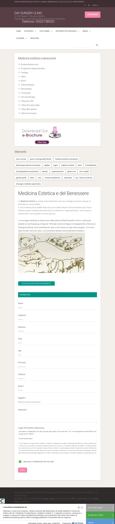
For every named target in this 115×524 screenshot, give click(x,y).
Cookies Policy (92, 508)
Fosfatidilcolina (90, 165)
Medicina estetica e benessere (66, 159)
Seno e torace (21, 159)
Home (18, 31)
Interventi (30, 31)
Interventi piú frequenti (67, 31)
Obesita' (45, 171)
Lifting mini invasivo (29, 113)
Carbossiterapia (27, 85)
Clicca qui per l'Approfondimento (36, 283)
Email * (21, 386)
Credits (17, 505)
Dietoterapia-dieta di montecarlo (28, 165)
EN (89, 5)
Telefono (21, 374)
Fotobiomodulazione (52, 178)
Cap (19, 351)
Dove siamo (46, 31)
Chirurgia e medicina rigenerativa (28, 184)
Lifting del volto (27, 101)
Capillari (47, 165)
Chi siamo (21, 38)
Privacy (84, 508)
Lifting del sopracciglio (30, 105)
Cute (39, 178)
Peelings (24, 72)
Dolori (32, 178)
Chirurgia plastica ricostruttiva (27, 171)
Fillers (23, 77)
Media (86, 31)
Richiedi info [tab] (25, 295)
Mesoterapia (26, 89)
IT (85, 5)
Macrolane (68, 178)
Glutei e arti (71, 171)
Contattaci (92, 14)
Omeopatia (25, 93)
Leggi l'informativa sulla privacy (31, 428)
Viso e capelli (84, 171)
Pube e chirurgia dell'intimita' (40, 159)
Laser (80, 165)
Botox (23, 81)
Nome (20, 303)
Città (20, 339)
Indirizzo (21, 327)
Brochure (34, 38)
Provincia (22, 362)
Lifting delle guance (29, 109)
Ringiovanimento (57, 171)
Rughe (55, 165)
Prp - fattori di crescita (84, 178)
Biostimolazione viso (29, 64)
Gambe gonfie (21, 178)
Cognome (22, 315)
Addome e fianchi (67, 165)
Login (95, 5)
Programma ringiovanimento (33, 68)
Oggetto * (22, 398)
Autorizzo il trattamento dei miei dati (36, 461)
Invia (22, 470)
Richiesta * (22, 410)
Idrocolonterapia (28, 97)
